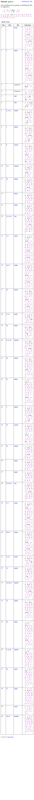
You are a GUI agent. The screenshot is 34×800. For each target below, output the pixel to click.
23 (7, 424)
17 (8, 340)
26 (9, 483)
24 (7, 582)
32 (11, 582)
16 (7, 289)
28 (7, 532)
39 (9, 716)
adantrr (16, 568)
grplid (15, 314)
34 (7, 621)
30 (9, 582)
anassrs (16, 289)
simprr (16, 193)
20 (7, 358)
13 (11, 216)
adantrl (16, 179)
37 (7, 688)
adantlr (16, 127)
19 (10, 340)
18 (7, 325)
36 (7, 669)
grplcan (10, 2)
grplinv (16, 110)
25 (7, 483)
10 (7, 179)
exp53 (15, 669)
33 (7, 600)
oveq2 (15, 27)
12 (9, 216)
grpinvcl (16, 166)
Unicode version (25, 1)
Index (31, 1)
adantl (15, 50)
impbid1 (16, 716)
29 (9, 532)
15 (9, 265)
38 (7, 716)
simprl (16, 205)
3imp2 (16, 688)
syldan (16, 265)
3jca (15, 216)
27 (11, 483)
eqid (15, 96)
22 (8, 649)
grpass (16, 236)
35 (10, 649)
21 (7, 379)
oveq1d (16, 144)
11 (7, 216)
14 (7, 265)
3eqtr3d (16, 340)
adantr (15, 325)
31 (7, 568)
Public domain (11, 736)
